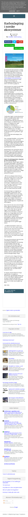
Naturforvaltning (17, 37)
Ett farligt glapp (7, 450)
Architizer (6, 421)
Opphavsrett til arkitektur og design (17, 389)
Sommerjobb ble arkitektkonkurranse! (11, 343)
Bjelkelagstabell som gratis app (16, 350)
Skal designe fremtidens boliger (10, 382)
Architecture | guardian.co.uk (11, 411)
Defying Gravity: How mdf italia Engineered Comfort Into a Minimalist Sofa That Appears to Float (12, 423)
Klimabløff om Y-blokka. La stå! (16, 366)
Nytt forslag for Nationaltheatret (16, 397)
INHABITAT (7, 431)
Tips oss (19, 324)
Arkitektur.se (7, 449)
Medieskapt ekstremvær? (8, 340)
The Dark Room (6, 485)
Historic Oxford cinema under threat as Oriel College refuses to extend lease (13, 413)
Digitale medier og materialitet (13, 310)
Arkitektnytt (7, 441)
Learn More (12, 11)
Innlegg (6, 500)
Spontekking (11, 358)
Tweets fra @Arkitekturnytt (9, 474)
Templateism (22, 514)
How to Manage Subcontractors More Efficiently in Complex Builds (13, 433)
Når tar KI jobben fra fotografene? (10, 490)
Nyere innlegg (9, 45)
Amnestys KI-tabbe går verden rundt (11, 492)
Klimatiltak (10, 37)
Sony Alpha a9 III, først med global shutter (12, 487)
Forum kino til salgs (7, 332)
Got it (18, 11)
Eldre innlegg (19, 48)
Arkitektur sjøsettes (8, 442)
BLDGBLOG (6, 456)
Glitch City (6, 457)
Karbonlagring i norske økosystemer (13, 78)
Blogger (16, 507)
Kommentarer (7, 503)
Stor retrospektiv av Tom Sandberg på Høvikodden (11, 482)
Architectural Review (9, 464)
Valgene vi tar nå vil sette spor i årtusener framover (16, 374)
